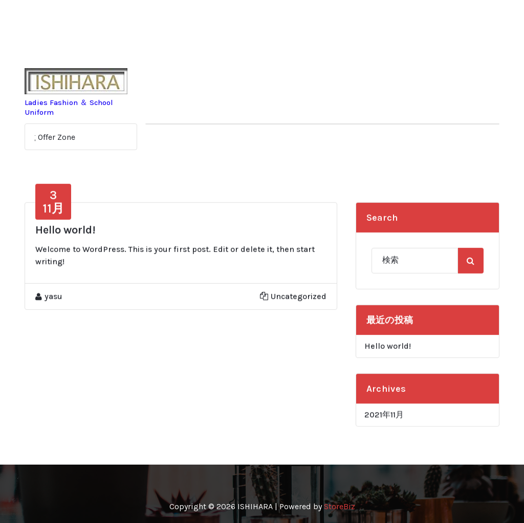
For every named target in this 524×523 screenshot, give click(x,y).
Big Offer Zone (51, 137)
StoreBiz (339, 506)
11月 (53, 209)
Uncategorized (298, 303)
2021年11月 (384, 422)
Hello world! (65, 237)
